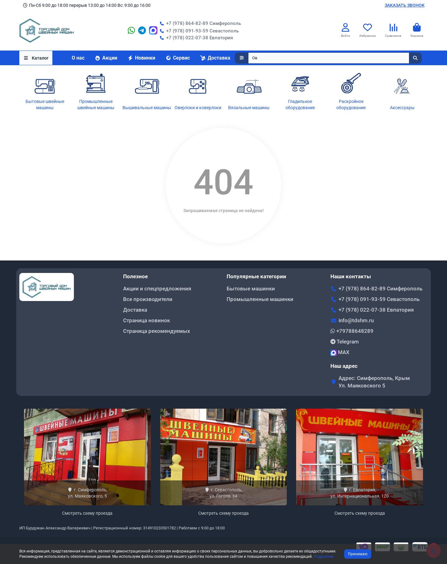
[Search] (335, 58)
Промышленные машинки (260, 299)
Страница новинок (146, 320)
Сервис (177, 58)
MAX (339, 352)
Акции (105, 58)
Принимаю (358, 554)
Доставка (215, 58)
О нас (78, 58)
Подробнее (323, 556)
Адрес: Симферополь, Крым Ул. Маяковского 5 (374, 382)
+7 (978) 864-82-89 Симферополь (199, 23)
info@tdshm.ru (356, 320)
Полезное (135, 276)
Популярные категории (256, 276)
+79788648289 (351, 331)
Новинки (141, 58)
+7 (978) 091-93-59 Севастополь (198, 30)
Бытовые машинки (251, 288)
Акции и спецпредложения (157, 288)
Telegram (344, 341)
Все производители (147, 299)
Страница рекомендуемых (156, 331)
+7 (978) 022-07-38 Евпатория (195, 37)
